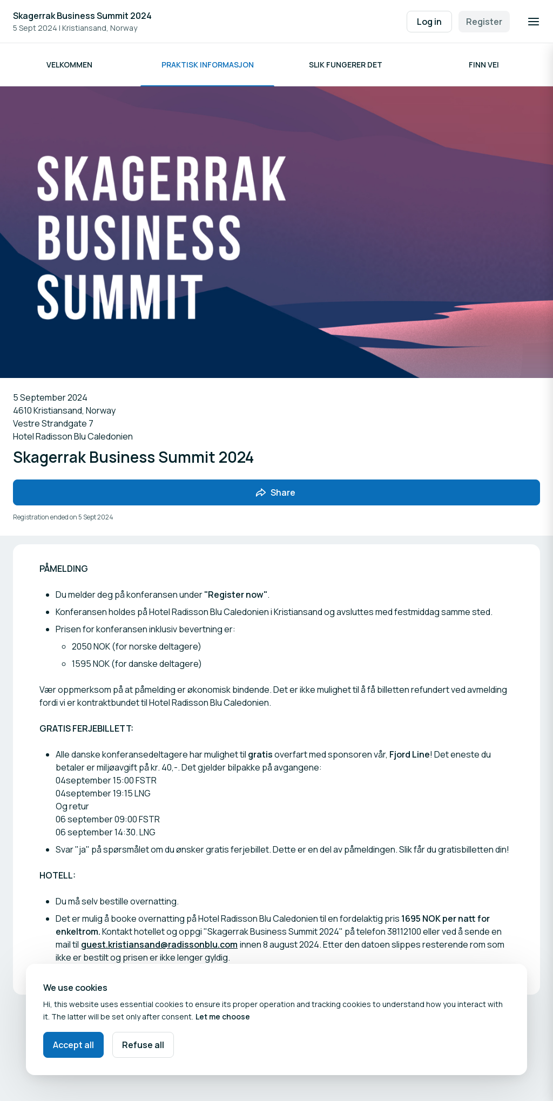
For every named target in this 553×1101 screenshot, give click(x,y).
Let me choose (222, 1016)
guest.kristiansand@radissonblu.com (159, 944)
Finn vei (484, 64)
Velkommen (69, 64)
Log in (429, 22)
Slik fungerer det (345, 64)
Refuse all (143, 1045)
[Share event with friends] (276, 492)
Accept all (73, 1045)
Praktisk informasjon (207, 64)
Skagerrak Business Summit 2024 (82, 16)
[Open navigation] (533, 21)
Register (484, 22)
